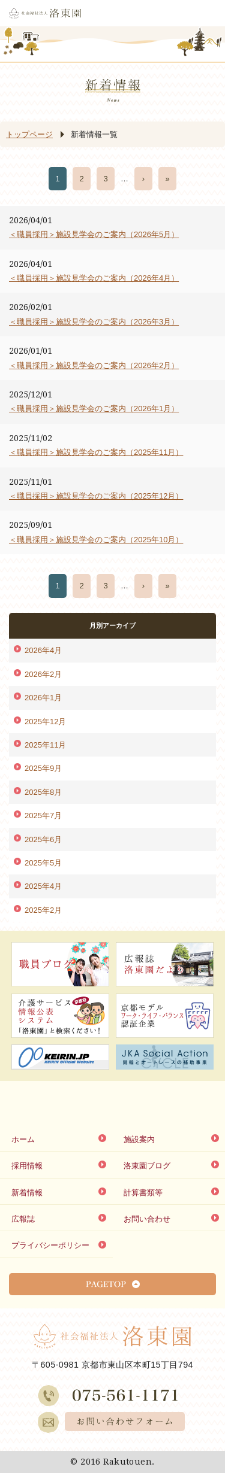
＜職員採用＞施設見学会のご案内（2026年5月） (94, 234)
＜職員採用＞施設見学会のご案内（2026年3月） (94, 321)
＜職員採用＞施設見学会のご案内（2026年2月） (94, 365)
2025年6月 (43, 839)
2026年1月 (43, 697)
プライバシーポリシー (50, 1245)
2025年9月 (43, 768)
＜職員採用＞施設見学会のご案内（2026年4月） (94, 278)
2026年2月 (43, 674)
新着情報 (27, 1192)
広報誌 (23, 1218)
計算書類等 (143, 1192)
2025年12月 (45, 721)
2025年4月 (43, 886)
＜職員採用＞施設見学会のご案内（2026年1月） (94, 408)
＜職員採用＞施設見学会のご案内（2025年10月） (96, 539)
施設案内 (139, 1139)
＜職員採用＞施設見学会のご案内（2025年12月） (96, 495)
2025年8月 (43, 792)
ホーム (23, 1139)
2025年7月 (43, 815)
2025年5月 (43, 862)
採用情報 (27, 1165)
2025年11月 (45, 744)
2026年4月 (43, 650)
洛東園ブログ (147, 1165)
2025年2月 (43, 910)
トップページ (29, 134)
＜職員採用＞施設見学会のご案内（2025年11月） (96, 452)
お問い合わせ (147, 1218)
